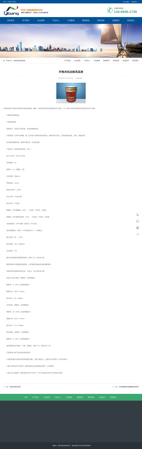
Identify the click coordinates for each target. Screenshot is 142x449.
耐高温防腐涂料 (19, 61)
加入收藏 (126, 2)
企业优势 (42, 20)
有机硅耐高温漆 (15, 387)
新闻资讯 (87, 20)
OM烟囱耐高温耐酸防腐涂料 (129, 387)
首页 (26, 397)
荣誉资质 (102, 20)
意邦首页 (12, 20)
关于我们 (27, 20)
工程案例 (72, 20)
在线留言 (117, 20)
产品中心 (57, 20)
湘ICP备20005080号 (64, 445)
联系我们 (134, 2)
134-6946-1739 (138, 215)
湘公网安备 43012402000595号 (80, 445)
